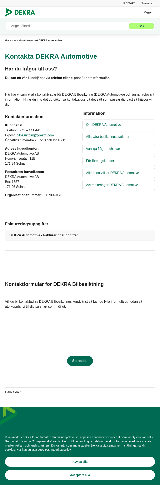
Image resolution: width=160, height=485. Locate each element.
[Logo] (22, 12)
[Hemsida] (10, 40)
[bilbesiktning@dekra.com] (35, 135)
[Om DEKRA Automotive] (118, 125)
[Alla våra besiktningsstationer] (118, 137)
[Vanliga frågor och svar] (118, 149)
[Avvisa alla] (80, 462)
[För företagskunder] (118, 161)
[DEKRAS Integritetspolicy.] (54, 450)
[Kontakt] (129, 3)
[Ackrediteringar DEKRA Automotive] (118, 185)
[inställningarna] (131, 445)
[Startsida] (80, 361)
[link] (147, 3)
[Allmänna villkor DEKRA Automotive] (118, 173)
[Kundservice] (22, 40)
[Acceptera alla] (80, 475)
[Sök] (141, 26)
